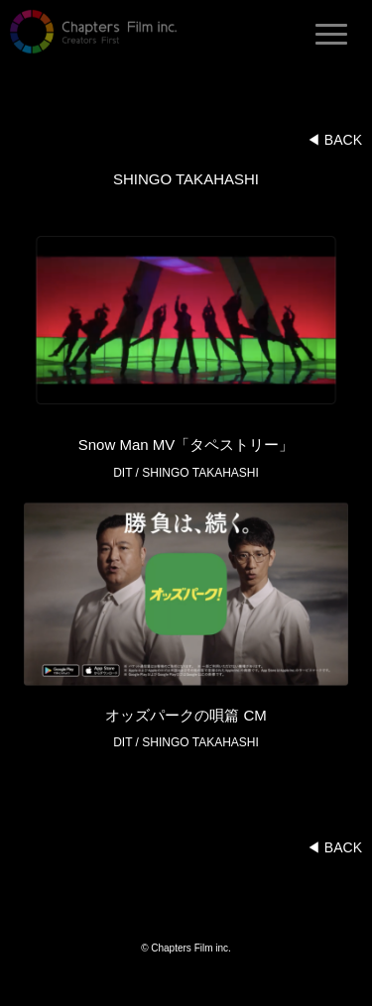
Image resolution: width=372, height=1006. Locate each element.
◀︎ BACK (334, 140)
